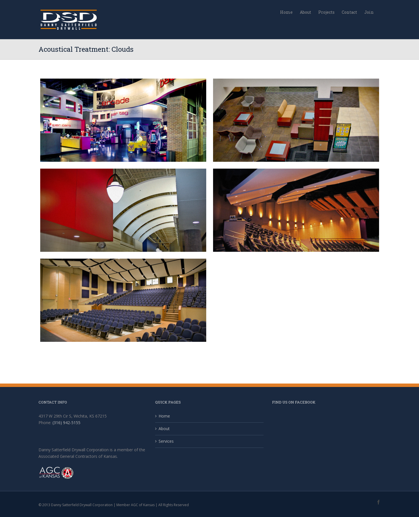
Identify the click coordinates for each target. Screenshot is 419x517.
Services (166, 441)
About (164, 428)
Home (164, 416)
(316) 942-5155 (66, 422)
